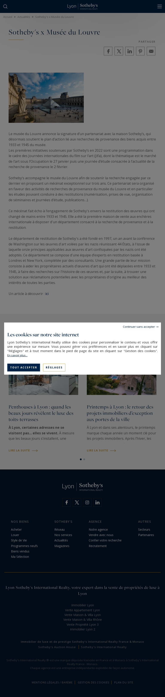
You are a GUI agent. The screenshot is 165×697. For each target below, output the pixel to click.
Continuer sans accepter (139, 326)
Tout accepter (23, 367)
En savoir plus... (17, 355)
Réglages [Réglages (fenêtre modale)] (54, 367)
